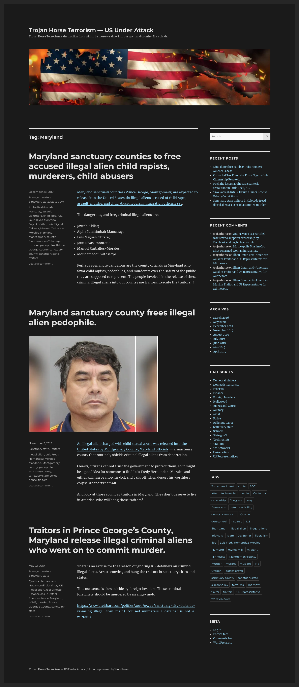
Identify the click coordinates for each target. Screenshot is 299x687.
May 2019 (219, 347)
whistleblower (220, 598)
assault (47, 211)
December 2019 (223, 326)
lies (213, 542)
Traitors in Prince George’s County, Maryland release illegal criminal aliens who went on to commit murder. (110, 540)
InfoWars (217, 535)
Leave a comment (41, 263)
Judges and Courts (224, 406)
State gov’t (57, 201)
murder (34, 245)
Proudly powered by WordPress (109, 669)
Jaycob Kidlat (38, 224)
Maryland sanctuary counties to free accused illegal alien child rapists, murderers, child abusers (105, 166)
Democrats (218, 507)
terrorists (238, 584)
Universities (221, 452)
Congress (236, 500)
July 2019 (219, 339)
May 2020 (219, 322)
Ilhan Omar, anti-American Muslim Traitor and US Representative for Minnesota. (240, 259)
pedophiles (47, 245)
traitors (33, 258)
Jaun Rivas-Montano (42, 219)
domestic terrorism (223, 514)
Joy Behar (244, 535)
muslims (245, 563)
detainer (51, 585)
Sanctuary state (39, 201)
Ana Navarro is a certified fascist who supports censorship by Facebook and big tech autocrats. (239, 238)
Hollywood (220, 401)
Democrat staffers (224, 380)
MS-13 (32, 602)
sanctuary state (49, 253)
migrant (252, 549)
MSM (216, 414)
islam (230, 535)
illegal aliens (258, 528)
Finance (218, 393)
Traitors (55, 448)
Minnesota (218, 556)
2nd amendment (222, 486)
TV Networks (221, 448)
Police (217, 418)
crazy (249, 500)
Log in (217, 630)
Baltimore (35, 215)
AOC (253, 486)
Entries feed (221, 634)
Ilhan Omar (219, 528)
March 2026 (221, 317)
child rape (49, 215)
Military (218, 410)
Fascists (218, 389)
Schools (218, 431)
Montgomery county (42, 236)
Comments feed (223, 638)
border (244, 493)
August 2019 (221, 334)
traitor (215, 591)
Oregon (216, 570)
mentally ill (235, 549)
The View (254, 584)
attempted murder (223, 493)
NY (257, 563)
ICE (60, 215)
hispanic (236, 521)
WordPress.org (222, 642)
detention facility (241, 507)
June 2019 (219, 343)
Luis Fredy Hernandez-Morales (240, 542)
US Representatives (225, 456)
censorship (218, 500)
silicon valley (219, 584)
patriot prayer (234, 570)
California (259, 493)
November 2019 (223, 330)
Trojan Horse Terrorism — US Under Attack (91, 30)
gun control (219, 521)
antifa (242, 486)
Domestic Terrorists (226, 384)
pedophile (46, 467)
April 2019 (219, 351)
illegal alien (36, 454)
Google (245, 514)
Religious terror (223, 422)
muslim (231, 563)
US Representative (248, 591)
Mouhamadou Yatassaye (45, 241)
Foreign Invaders (40, 197)
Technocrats (221, 439)
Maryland (46, 232)
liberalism (261, 535)
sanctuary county (40, 471)
